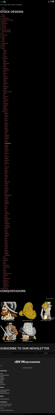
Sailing (4, 263)
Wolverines (7, 255)
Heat (6, 180)
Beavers (6, 120)
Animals (3, 16)
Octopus (6, 190)
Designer (2, 379)
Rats (6, 210)
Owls (6, 193)
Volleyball (5, 280)
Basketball (5, 58)
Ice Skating (5, 103)
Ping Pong (5, 258)
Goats (6, 173)
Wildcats (7, 251)
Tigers (6, 240)
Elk (5, 165)
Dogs (6, 155)
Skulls (6, 230)
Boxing (4, 66)
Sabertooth (7, 223)
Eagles (6, 161)
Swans (6, 238)
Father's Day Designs (6, 31)
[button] (51, 1)
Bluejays (6, 123)
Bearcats (6, 116)
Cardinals (7, 135)
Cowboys (6, 146)
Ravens (6, 211)
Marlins (6, 185)
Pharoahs (7, 203)
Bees (6, 121)
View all (3, 7)
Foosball (5, 88)
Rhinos (6, 216)
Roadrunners (7, 218)
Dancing (5, 73)
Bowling (5, 64)
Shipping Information (5, 393)
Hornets (6, 183)
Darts (4, 74)
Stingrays (7, 235)
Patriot (3, 39)
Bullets (6, 131)
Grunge (3, 36)
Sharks (6, 228)
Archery (4, 49)
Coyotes (6, 148)
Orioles (6, 191)
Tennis (4, 276)
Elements (4, 28)
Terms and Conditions (5, 390)
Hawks (6, 178)
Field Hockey (6, 83)
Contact (2, 382)
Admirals (7, 113)
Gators (6, 168)
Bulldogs (6, 130)
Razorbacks (7, 213)
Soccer (4, 270)
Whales (6, 250)
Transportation (5, 288)
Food (3, 33)
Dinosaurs (7, 153)
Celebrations (4, 23)
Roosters (6, 221)
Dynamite (7, 160)
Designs (5, 4)
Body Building (6, 63)
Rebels (6, 215)
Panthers (7, 196)
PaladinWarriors (8, 195)
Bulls (6, 133)
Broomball (5, 68)
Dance (4, 71)
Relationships (5, 43)
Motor (4, 256)
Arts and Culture (5, 18)
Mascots (13, 4)
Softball (5, 271)
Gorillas (6, 175)
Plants (3, 41)
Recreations (5, 260)
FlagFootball (6, 86)
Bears (6, 118)
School (3, 46)
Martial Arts (5, 110)
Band (4, 54)
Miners (6, 186)
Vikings (6, 246)
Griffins (6, 176)
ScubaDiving (6, 265)
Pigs (5, 205)
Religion (3, 44)
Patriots (6, 200)
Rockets (6, 220)
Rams (6, 208)
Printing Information (4, 398)
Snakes (6, 231)
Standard (4, 9)
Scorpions (7, 225)
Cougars (6, 145)
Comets (6, 141)
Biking (4, 59)
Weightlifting (6, 285)
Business (4, 21)
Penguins (7, 201)
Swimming (5, 275)
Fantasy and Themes (6, 29)
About (1, 381)
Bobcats (6, 125)
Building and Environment (7, 19)
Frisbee (4, 93)
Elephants (7, 163)
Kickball (5, 106)
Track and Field (6, 278)
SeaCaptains (7, 226)
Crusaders (7, 150)
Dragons (6, 158)
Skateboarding (6, 266)
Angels (6, 115)
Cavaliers (7, 136)
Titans (6, 241)
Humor (3, 38)
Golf (4, 95)
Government (4, 34)
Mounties (7, 188)
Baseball (5, 56)
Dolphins (7, 156)
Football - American (7, 91)
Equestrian (5, 78)
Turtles (6, 245)
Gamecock (7, 166)
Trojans (6, 243)
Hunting (5, 101)
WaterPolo (5, 283)
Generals (6, 171)
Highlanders (7, 181)
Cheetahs (7, 138)
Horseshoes (5, 100)
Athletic (5, 51)
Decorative (4, 26)
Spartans (7, 233)
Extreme (5, 79)
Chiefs (6, 140)
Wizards (6, 253)
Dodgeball (5, 76)
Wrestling (5, 286)
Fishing (4, 85)
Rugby (4, 261)
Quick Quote (2, 384)
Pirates (6, 206)
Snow (4, 268)
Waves (6, 248)
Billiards (5, 61)
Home (1, 4)
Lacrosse (5, 108)
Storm (6, 236)
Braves (6, 126)
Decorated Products (4, 375)
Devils (6, 151)
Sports (9, 4)
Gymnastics (5, 96)
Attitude (5, 53)
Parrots (6, 198)
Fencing (5, 81)
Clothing (3, 24)
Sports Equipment (7, 273)
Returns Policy (3, 391)
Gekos (6, 170)
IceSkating (5, 104)
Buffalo (6, 128)
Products (2, 378)
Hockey (4, 98)
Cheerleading (6, 69)
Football (5, 89)
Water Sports (6, 281)
